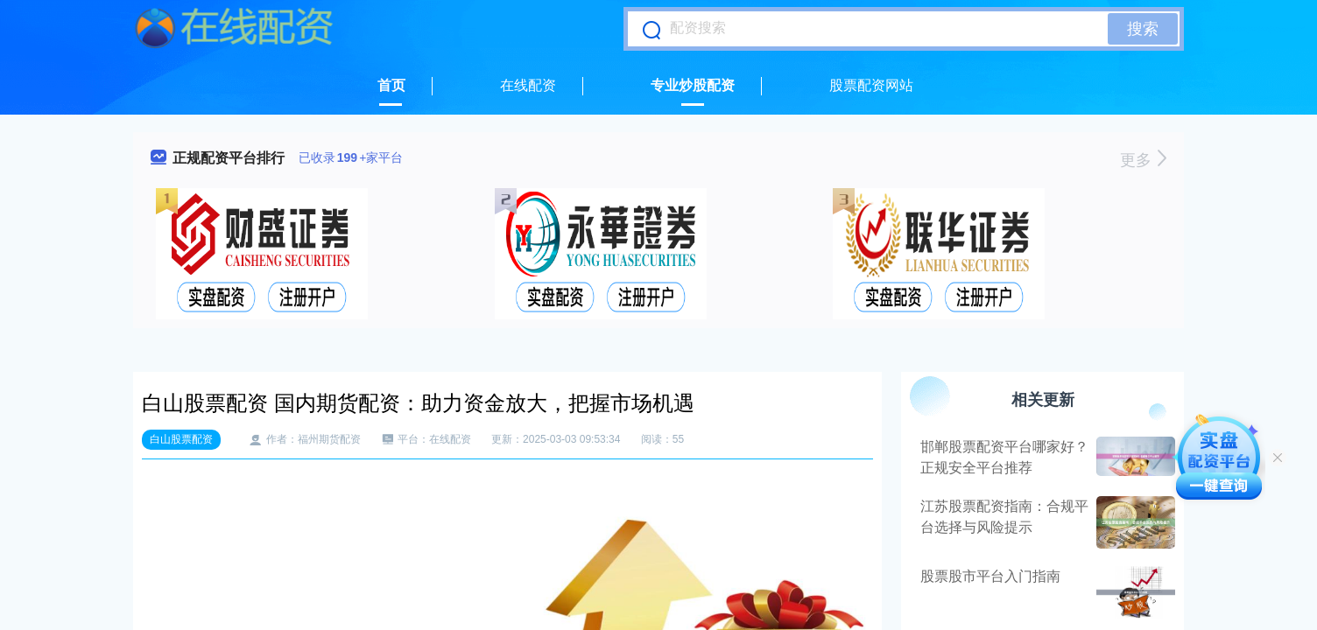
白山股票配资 (181, 439)
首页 (391, 85)
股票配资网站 (871, 85)
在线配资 (528, 85)
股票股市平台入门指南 (990, 576)
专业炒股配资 (693, 85)
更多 (1143, 160)
